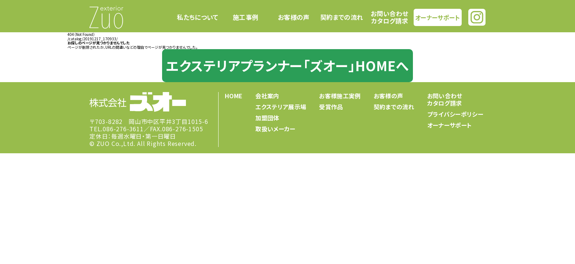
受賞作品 (331, 106)
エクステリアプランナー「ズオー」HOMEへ (287, 65)
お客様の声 (294, 17)
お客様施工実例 (339, 95)
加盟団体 (267, 117)
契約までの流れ (341, 17)
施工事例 (245, 17)
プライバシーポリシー (455, 114)
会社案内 (267, 95)
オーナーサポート (437, 17)
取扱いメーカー (275, 128)
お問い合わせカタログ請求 (389, 17)
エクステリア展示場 (280, 106)
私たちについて (197, 17)
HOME (233, 95)
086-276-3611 (123, 128)
